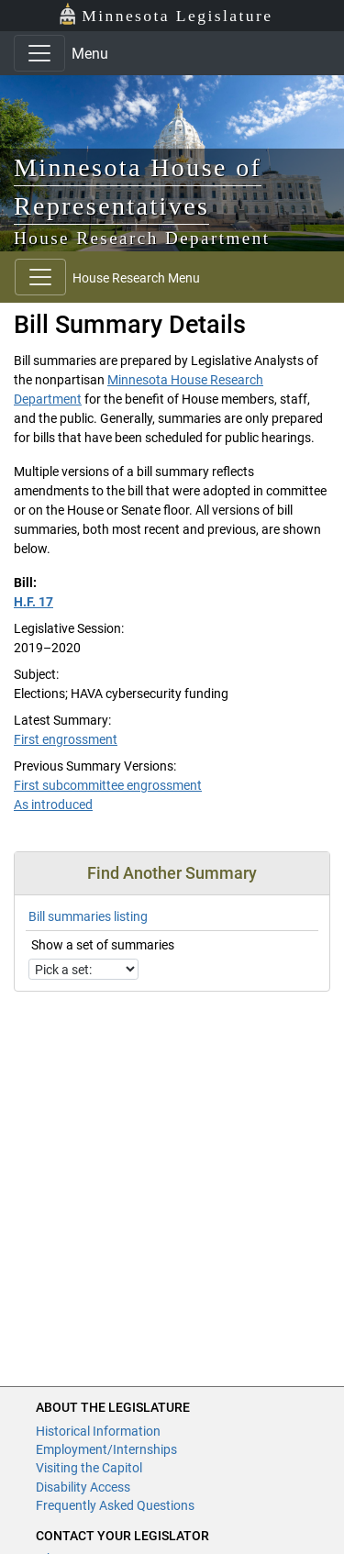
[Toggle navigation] (39, 53)
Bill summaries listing (88, 916)
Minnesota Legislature (165, 14)
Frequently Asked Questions (115, 1505)
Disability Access (83, 1487)
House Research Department (142, 238)
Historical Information (98, 1431)
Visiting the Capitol (89, 1467)
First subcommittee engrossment (108, 785)
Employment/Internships (106, 1449)
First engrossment (65, 739)
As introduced (53, 804)
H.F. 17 (33, 601)
